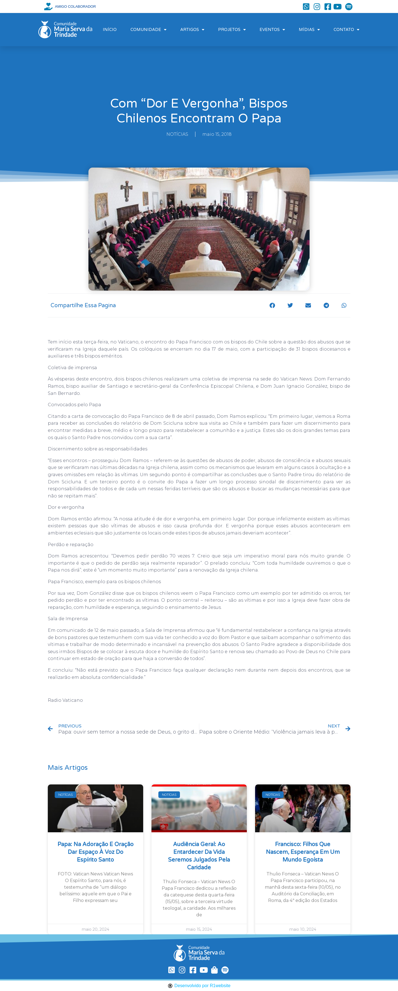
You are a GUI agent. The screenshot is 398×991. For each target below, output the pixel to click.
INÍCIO (110, 29)
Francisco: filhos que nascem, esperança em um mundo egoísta (303, 852)
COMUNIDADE (148, 30)
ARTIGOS (192, 30)
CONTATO (346, 30)
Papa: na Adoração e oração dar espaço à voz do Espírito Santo (95, 852)
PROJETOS (232, 30)
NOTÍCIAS (177, 134)
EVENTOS (272, 30)
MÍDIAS (309, 30)
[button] (272, 305)
